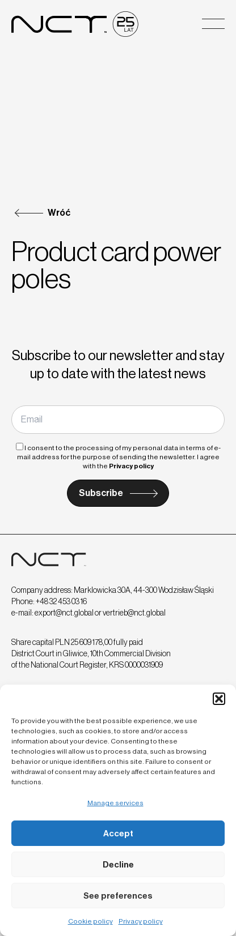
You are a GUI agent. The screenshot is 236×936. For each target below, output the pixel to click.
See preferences (118, 896)
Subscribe (101, 493)
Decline (118, 865)
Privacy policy (141, 921)
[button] (219, 698)
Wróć (59, 212)
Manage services (115, 803)
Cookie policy (90, 921)
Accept (118, 833)
